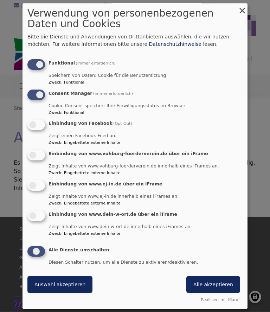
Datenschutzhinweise (175, 44)
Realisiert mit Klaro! (220, 300)
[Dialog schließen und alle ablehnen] (242, 7)
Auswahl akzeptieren (59, 284)
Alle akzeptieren (213, 284)
